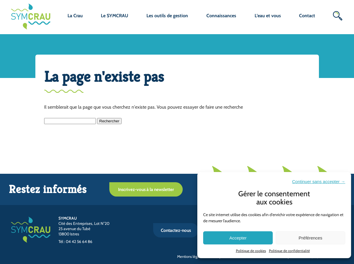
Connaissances (221, 15)
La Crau (75, 15)
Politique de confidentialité (289, 251)
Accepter (237, 237)
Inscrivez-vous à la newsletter (146, 189)
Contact (307, 15)
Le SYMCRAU (114, 15)
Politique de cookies (251, 251)
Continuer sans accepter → (318, 181)
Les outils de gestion (167, 15)
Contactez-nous (176, 230)
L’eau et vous (268, 15)
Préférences (310, 237)
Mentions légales (190, 256)
